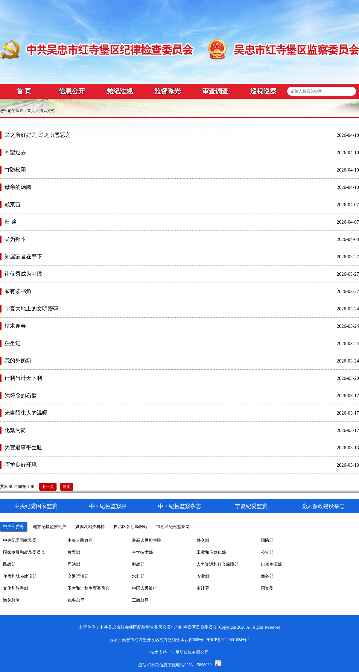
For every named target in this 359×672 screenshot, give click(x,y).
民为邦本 (15, 239)
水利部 (138, 576)
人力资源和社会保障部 (217, 564)
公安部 (267, 552)
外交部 (203, 540)
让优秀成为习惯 (23, 274)
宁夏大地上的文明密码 (31, 309)
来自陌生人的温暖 (26, 413)
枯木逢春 (15, 326)
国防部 (267, 540)
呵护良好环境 (20, 465)
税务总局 (76, 600)
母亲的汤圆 (17, 187)
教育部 (74, 552)
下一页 (48, 486)
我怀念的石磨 (20, 395)
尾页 (67, 486)
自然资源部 (271, 564)
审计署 (203, 588)
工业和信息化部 (211, 552)
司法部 (74, 564)
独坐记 (12, 343)
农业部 (203, 576)
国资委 (267, 588)
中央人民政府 (80, 540)
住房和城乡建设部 (19, 576)
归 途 (10, 222)
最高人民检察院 (146, 540)
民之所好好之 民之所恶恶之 (37, 135)
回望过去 (15, 152)
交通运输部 (78, 576)
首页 (31, 110)
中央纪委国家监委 (19, 540)
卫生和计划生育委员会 (88, 588)
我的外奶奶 (17, 361)
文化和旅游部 (15, 588)
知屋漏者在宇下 (23, 257)
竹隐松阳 (15, 170)
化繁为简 (15, 430)
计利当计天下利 (23, 378)
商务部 (267, 576)
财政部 (138, 564)
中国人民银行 (144, 588)
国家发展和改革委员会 (24, 552)
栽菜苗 (12, 204)
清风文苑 (47, 110)
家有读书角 (17, 291)
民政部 (9, 564)
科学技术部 (142, 552)
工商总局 (140, 600)
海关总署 (11, 600)
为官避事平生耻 (23, 447)
